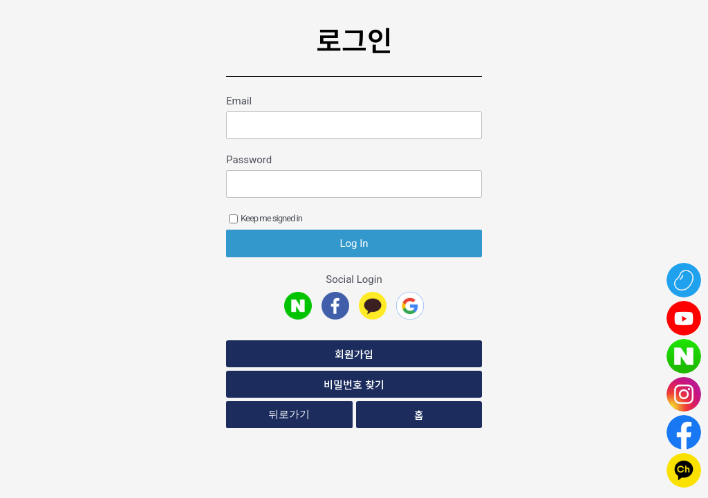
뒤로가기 (289, 414)
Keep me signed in (265, 218)
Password (249, 160)
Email (239, 101)
